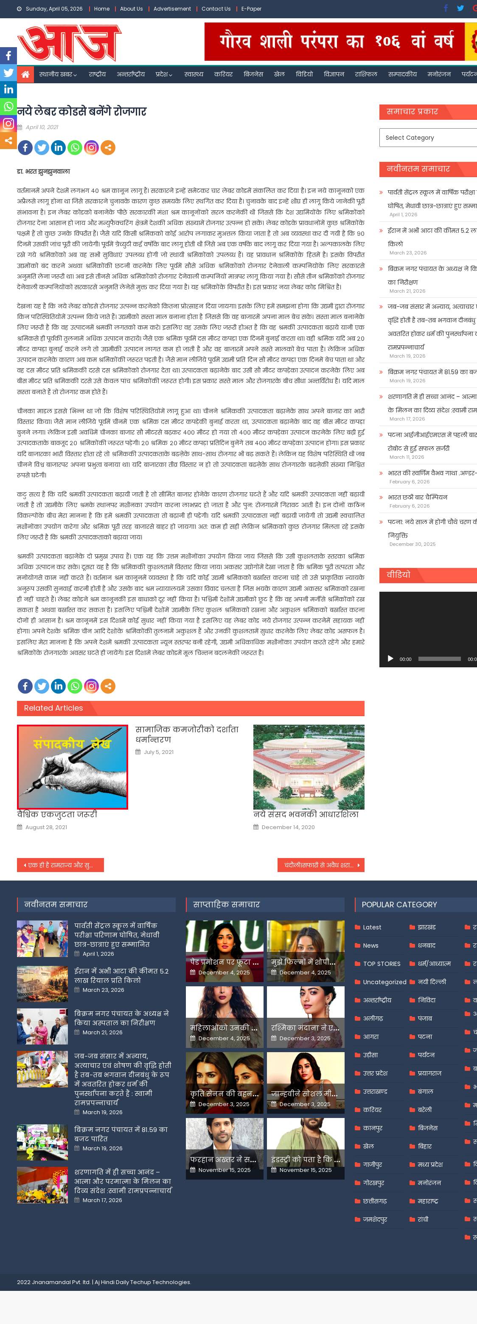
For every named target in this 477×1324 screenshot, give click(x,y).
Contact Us (216, 8)
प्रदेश (162, 74)
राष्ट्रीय (97, 74)
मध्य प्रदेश (430, 1164)
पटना (425, 1037)
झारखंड (427, 927)
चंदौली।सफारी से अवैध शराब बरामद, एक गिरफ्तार (324, 865)
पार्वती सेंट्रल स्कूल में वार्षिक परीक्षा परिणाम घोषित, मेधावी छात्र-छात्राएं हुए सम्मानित (117, 935)
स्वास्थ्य (194, 74)
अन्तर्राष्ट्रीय (131, 74)
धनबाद (426, 945)
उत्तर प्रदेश (375, 1073)
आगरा (371, 1037)
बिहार (425, 1146)
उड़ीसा (370, 1055)
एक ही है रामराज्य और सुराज (63, 865)
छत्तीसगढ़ (375, 1201)
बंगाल (425, 1091)
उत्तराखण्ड (375, 1091)
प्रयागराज (429, 1073)
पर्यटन (426, 1055)
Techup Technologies (160, 1282)
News (371, 945)
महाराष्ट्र (428, 1201)
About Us (131, 8)
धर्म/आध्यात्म (434, 964)
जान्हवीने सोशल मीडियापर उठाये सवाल (333, 1094)
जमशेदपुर (375, 1219)
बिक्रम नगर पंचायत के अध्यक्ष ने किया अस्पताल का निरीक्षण (121, 1018)
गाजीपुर (372, 1164)
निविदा (426, 1000)
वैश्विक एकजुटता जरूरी (57, 814)
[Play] (390, 659)
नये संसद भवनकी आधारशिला (306, 814)
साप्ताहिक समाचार (226, 904)
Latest (372, 927)
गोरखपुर (373, 1183)
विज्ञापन (334, 74)
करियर (223, 74)
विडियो (304, 74)
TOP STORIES (382, 964)
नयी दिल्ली (432, 982)
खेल (279, 74)
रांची (423, 1219)
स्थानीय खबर (55, 74)
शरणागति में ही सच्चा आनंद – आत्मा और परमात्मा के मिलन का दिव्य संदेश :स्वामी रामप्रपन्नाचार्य (122, 1181)
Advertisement (172, 8)
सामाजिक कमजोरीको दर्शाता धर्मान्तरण (186, 735)
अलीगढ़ (373, 1018)
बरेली (425, 1110)
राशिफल (366, 74)
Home (101, 8)
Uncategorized (385, 982)
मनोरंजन (439, 74)
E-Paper (251, 8)
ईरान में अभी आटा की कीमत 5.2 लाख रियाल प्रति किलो (121, 976)
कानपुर (372, 1128)
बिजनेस (253, 74)
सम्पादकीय (402, 74)
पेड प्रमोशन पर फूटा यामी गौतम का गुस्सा (254, 962)
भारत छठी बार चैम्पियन (417, 497)
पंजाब (425, 1018)
